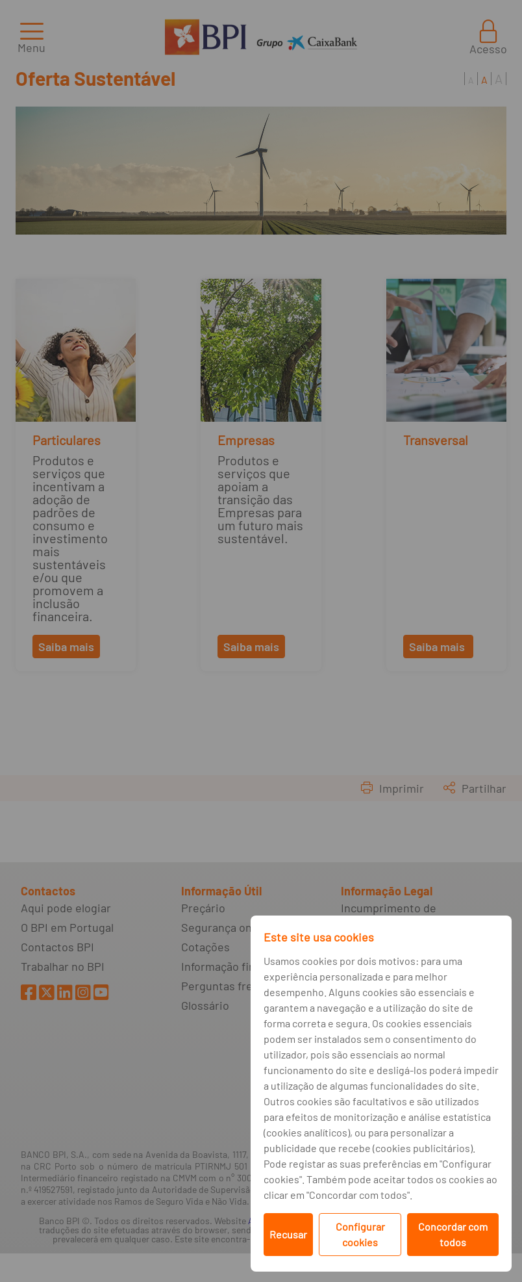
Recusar (288, 1234)
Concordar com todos (453, 1234)
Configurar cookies (360, 1234)
